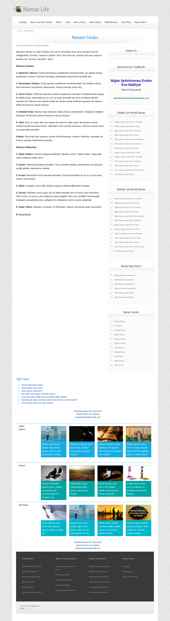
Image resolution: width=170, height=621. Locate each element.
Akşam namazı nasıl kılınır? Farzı (127, 153)
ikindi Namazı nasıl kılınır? (124, 284)
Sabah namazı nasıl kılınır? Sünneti (128, 122)
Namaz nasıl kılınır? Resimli (41, 22)
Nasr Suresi (119, 348)
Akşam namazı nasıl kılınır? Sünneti (128, 157)
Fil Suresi (118, 326)
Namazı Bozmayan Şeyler (32, 385)
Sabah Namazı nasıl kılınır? (125, 275)
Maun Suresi (119, 335)
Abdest (59, 22)
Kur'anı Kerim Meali (129, 577)
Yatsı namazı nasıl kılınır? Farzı (126, 166)
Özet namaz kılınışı (63, 585)
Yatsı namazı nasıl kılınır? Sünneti (127, 161)
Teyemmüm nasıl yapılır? (31, 577)
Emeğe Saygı (127, 572)
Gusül (67, 22)
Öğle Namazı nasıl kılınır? (124, 280)
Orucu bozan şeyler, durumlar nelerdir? (37, 403)
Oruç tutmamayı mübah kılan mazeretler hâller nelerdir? (44, 397)
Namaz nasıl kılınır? (63, 575)
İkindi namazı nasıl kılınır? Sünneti (127, 144)
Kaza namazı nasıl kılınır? (32, 391)
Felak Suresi (119, 361)
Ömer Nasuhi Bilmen (26, 45)
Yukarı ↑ (23, 608)
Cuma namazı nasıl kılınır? (32, 592)
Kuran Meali (126, 22)
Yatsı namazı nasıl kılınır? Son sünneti (129, 170)
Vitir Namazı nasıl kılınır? (124, 297)
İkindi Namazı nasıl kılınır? (99, 577)
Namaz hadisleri (28, 582)
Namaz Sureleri (80, 22)
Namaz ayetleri (27, 587)
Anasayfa (23, 22)
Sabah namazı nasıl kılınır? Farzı (127, 126)
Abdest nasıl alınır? (29, 572)
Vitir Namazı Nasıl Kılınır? (124, 174)
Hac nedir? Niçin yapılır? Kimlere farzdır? (38, 394)
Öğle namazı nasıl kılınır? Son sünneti (129, 139)
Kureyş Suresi (119, 330)
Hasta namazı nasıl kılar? (31, 388)
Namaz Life (35, 606)
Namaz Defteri (140, 22)
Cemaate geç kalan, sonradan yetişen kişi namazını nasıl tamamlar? (49, 400)
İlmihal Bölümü (29, 31)
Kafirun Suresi (119, 343)
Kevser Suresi (119, 339)
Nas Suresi (118, 365)
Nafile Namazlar (111, 22)
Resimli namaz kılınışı (64, 580)
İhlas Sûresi (119, 356)
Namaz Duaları (95, 22)
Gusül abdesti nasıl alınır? (32, 566)
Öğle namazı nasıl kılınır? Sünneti (127, 131)
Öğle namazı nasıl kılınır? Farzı (126, 135)
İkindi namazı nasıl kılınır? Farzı (126, 148)
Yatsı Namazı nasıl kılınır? (124, 293)
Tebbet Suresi (119, 352)
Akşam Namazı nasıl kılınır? (125, 288)
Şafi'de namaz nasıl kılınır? (66, 590)
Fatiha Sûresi (119, 321)
